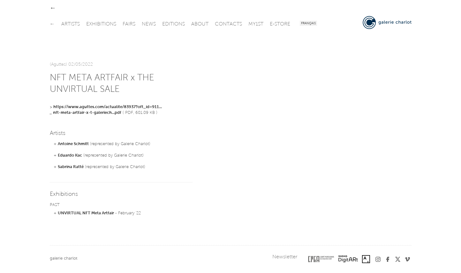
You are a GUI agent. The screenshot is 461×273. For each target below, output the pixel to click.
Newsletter (284, 257)
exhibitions (101, 24)
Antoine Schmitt (73, 144)
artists (70, 24)
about (199, 24)
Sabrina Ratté (71, 167)
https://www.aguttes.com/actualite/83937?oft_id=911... (107, 107)
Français (308, 23)
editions (173, 24)
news (149, 24)
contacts (228, 24)
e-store (280, 24)
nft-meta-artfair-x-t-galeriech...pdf (87, 113)
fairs (129, 24)
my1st (255, 24)
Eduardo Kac (70, 155)
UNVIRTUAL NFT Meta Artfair (86, 213)
